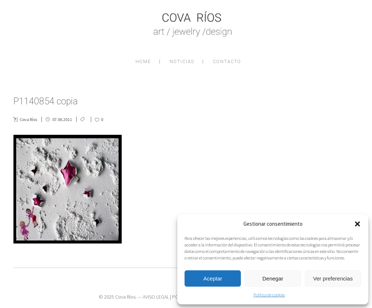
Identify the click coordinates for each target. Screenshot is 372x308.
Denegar (272, 278)
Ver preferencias (333, 278)
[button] (357, 224)
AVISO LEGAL (156, 297)
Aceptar (212, 278)
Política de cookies (269, 294)
